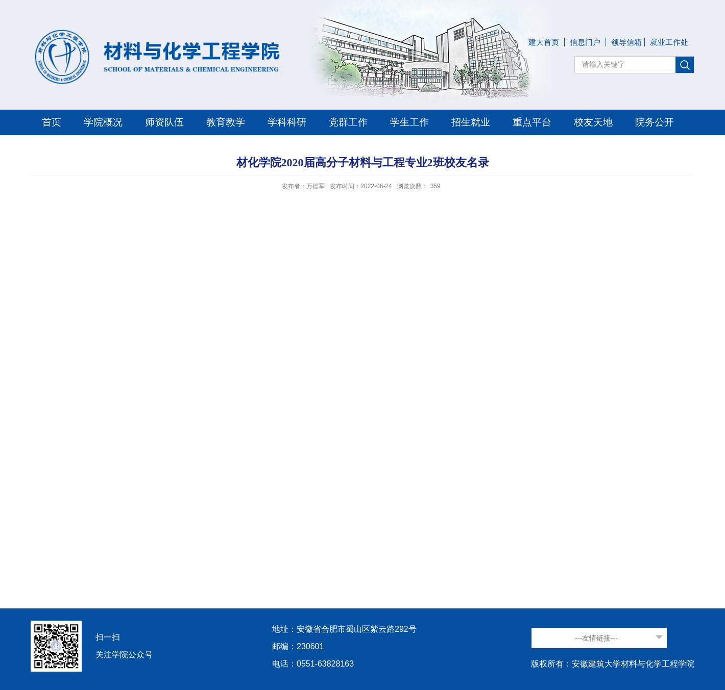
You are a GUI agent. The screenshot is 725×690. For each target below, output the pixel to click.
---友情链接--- (596, 638)
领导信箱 (626, 42)
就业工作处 (669, 42)
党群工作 (348, 122)
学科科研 (287, 122)
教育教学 (225, 122)
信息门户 (585, 42)
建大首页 (543, 42)
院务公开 (654, 122)
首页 (51, 122)
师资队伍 (164, 122)
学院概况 (103, 122)
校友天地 (593, 122)
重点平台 (532, 122)
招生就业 (470, 122)
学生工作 (409, 122)
